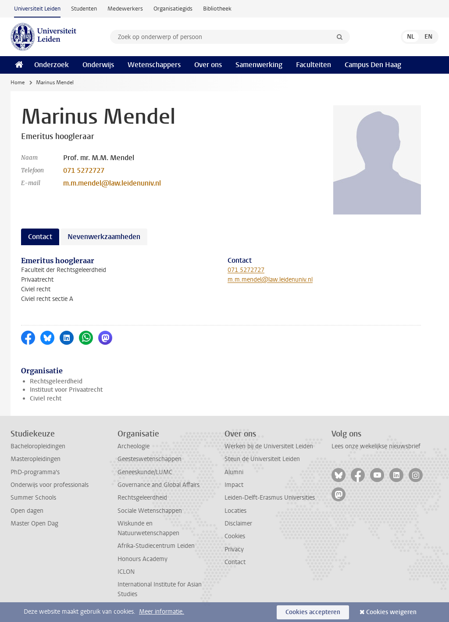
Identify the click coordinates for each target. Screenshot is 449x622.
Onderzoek (51, 64)
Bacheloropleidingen (38, 446)
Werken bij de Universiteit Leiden (268, 446)
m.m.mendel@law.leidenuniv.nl (112, 183)
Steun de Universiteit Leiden (262, 459)
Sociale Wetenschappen (150, 511)
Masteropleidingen (36, 459)
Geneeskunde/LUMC (145, 472)
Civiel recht (45, 398)
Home (18, 82)
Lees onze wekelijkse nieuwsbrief (375, 446)
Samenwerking (258, 64)
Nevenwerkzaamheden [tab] (104, 236)
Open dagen (27, 511)
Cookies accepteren (312, 612)
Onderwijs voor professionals (50, 485)
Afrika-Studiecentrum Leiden (156, 546)
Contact (235, 562)
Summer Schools (33, 497)
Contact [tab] (40, 236)
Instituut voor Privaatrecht (66, 390)
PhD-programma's (35, 472)
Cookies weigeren (391, 612)
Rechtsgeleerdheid (56, 381)
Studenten (84, 8)
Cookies (234, 536)
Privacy (234, 549)
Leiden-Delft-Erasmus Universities (269, 497)
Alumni (233, 472)
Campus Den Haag (373, 64)
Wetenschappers (154, 64)
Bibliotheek (217, 8)
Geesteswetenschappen (150, 459)
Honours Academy (142, 559)
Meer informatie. (161, 612)
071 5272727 (83, 170)
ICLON (126, 572)
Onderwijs (98, 64)
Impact (233, 485)
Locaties (235, 511)
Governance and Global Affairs (159, 485)
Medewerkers (125, 8)
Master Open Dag (34, 523)
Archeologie (134, 446)
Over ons (208, 64)
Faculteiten (313, 64)
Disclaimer (238, 523)
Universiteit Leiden (37, 8)
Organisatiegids (172, 8)
